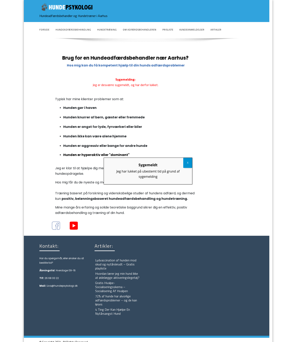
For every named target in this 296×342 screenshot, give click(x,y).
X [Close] (188, 162)
